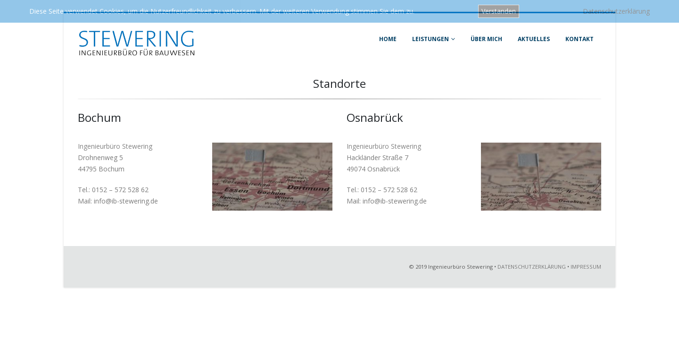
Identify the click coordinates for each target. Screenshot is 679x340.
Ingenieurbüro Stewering (115, 146)
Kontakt (579, 39)
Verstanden (498, 11)
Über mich (486, 39)
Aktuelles (534, 39)
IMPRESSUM (586, 266)
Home (388, 39)
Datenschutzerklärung (616, 11)
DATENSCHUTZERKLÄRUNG (531, 266)
